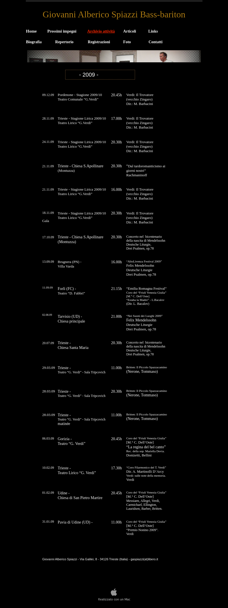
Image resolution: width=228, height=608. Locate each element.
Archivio (101, 31)
